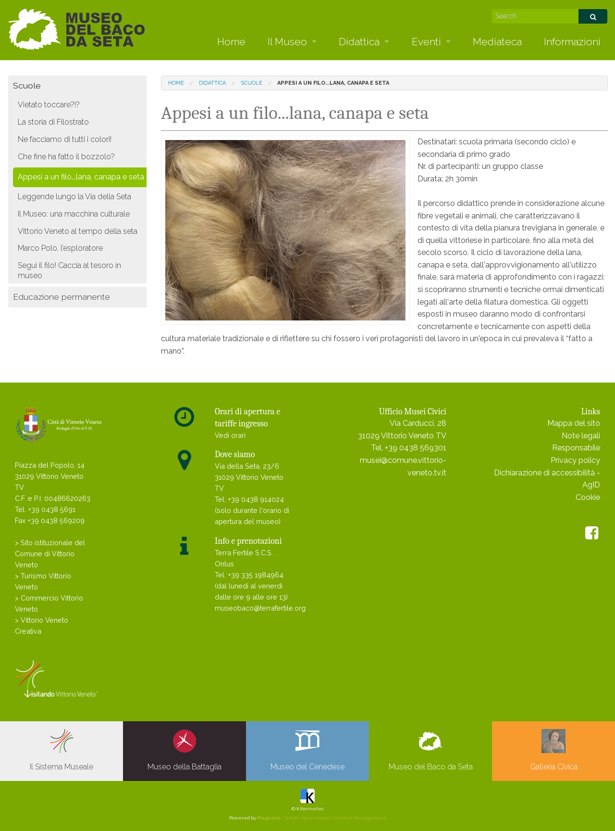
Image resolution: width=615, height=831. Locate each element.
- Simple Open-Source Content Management (321, 817)
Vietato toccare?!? (49, 104)
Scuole (27, 85)
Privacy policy (575, 460)
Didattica (359, 42)
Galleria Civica (554, 750)
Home (231, 42)
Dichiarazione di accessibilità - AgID (547, 479)
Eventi (426, 42)
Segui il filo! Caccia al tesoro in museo (69, 270)
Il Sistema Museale (61, 750)
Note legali (581, 435)
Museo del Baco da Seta (431, 750)
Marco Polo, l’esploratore (60, 248)
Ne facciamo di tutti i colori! (64, 139)
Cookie (588, 497)
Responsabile (576, 447)
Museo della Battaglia (184, 750)
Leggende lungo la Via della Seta (74, 196)
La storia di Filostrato (53, 122)
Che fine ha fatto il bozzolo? (66, 156)
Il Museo (287, 42)
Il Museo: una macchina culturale (74, 213)
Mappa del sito (573, 423)
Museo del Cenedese (307, 750)
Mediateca (497, 42)
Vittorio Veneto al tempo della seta (77, 231)
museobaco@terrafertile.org (260, 608)
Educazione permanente (61, 297)
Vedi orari (230, 435)
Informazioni (572, 42)
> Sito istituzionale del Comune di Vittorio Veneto (50, 553)
